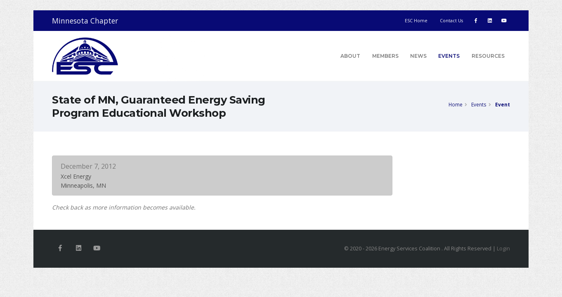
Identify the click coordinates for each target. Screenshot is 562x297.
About (350, 56)
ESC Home (416, 21)
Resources (488, 56)
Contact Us (451, 21)
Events (449, 56)
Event (502, 104)
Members (385, 56)
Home (456, 104)
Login (503, 248)
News (418, 56)
